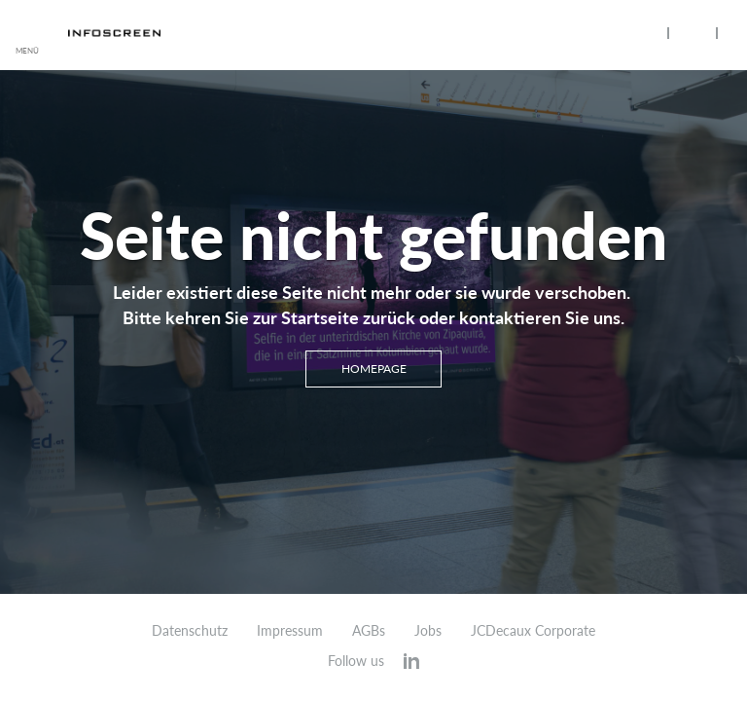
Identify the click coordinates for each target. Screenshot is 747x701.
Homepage (374, 368)
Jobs (428, 631)
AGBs (368, 631)
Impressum (290, 631)
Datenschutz (190, 631)
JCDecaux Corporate (533, 631)
